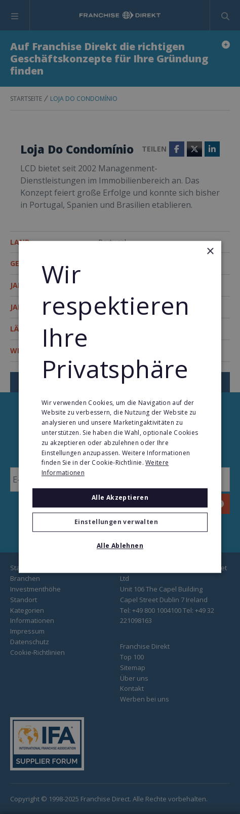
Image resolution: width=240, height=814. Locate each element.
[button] (120, 522)
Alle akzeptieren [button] (120, 497)
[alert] (120, 407)
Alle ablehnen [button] (120, 546)
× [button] (210, 251)
